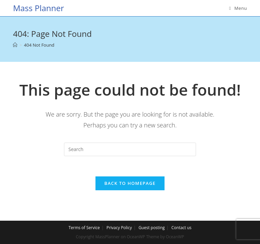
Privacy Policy (119, 227)
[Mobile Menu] (238, 8)
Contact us (181, 227)
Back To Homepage (129, 183)
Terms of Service (84, 227)
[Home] (15, 45)
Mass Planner (38, 8)
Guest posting (151, 227)
